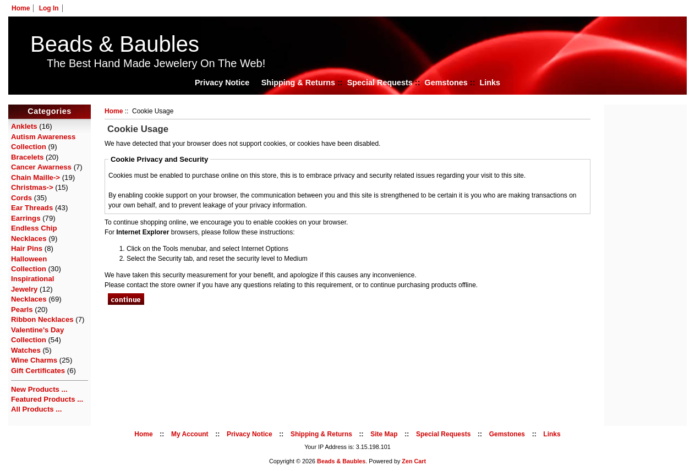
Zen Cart (414, 461)
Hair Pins (26, 248)
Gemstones (445, 82)
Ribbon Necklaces (42, 319)
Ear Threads (32, 208)
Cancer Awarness (41, 167)
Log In (49, 8)
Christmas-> (32, 187)
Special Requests (380, 82)
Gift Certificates (38, 370)
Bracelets (27, 157)
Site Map (383, 434)
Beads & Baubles (114, 44)
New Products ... (39, 389)
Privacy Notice (222, 82)
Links (489, 82)
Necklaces (29, 299)
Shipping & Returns (298, 82)
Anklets (24, 126)
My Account (190, 434)
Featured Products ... (47, 399)
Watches (26, 350)
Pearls (22, 309)
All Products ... (36, 409)
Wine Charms (34, 360)
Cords (21, 198)
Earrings (26, 218)
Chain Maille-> (35, 177)
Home (21, 8)
